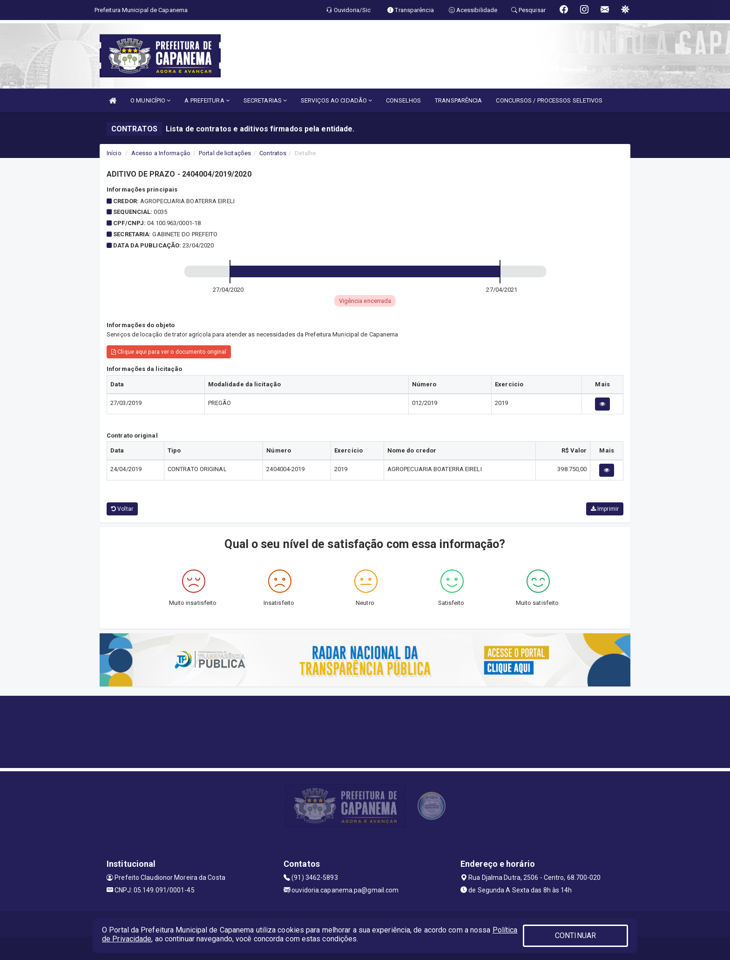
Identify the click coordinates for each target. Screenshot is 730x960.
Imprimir (605, 509)
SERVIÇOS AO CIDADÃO (336, 100)
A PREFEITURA (206, 100)
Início (114, 153)
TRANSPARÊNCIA (458, 100)
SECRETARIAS (265, 100)
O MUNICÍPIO (150, 100)
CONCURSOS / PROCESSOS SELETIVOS (549, 100)
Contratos (272, 153)
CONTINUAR (575, 935)
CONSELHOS (403, 100)
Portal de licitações (225, 153)
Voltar (122, 509)
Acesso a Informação (160, 153)
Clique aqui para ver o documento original (168, 352)
